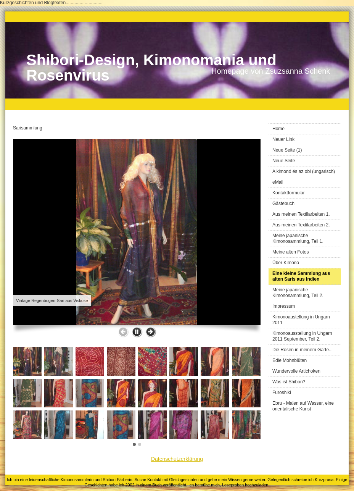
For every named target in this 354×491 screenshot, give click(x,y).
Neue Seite (283, 160)
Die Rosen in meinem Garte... (302, 349)
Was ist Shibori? (288, 381)
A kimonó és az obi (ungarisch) (303, 171)
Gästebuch (283, 203)
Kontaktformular (288, 192)
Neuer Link (283, 139)
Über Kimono (285, 262)
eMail (277, 182)
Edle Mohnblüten (289, 360)
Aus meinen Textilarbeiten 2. (301, 225)
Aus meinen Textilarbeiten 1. (301, 214)
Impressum (283, 306)
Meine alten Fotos (290, 252)
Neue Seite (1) (287, 150)
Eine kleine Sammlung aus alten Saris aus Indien (301, 276)
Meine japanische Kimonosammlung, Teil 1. (297, 238)
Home (278, 128)
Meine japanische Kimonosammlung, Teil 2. (297, 292)
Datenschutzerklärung (177, 459)
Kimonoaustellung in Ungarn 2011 (301, 319)
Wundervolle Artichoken (296, 371)
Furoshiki (281, 392)
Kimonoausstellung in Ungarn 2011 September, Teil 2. (302, 336)
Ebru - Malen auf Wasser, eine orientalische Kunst (303, 406)
